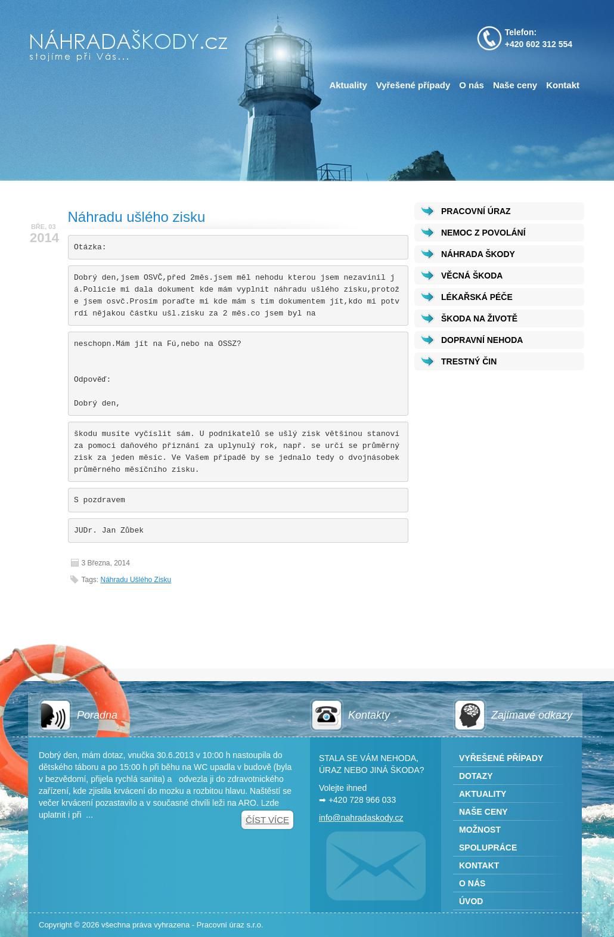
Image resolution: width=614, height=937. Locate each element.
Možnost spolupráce (488, 838)
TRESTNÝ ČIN (469, 361)
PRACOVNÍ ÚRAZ (476, 211)
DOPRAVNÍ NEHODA (482, 340)
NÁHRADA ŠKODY (478, 254)
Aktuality (348, 85)
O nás (471, 85)
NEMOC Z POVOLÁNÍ (483, 232)
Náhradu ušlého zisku (137, 217)
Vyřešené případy (413, 85)
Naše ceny (515, 85)
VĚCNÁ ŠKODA (472, 275)
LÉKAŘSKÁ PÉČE (477, 297)
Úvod (471, 901)
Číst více (267, 820)
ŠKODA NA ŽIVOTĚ (479, 318)
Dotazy (476, 776)
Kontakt (562, 85)
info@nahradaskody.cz (361, 817)
